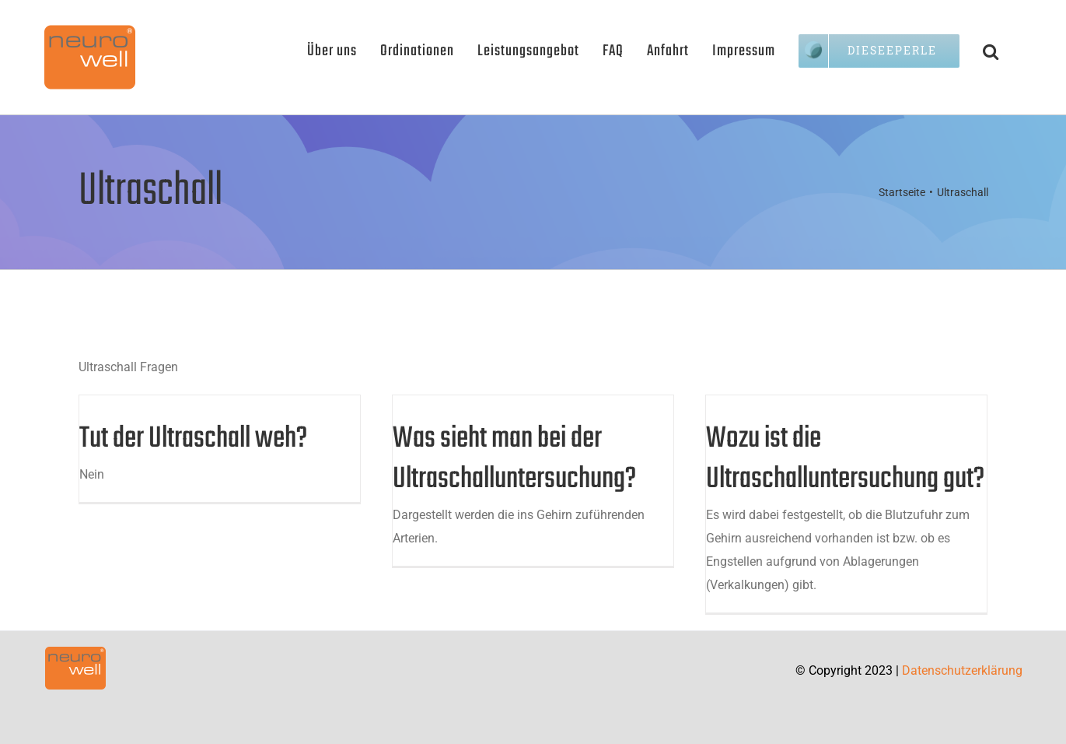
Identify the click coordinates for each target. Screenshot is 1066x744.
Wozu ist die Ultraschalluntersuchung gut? (845, 459)
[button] (991, 50)
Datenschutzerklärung (962, 670)
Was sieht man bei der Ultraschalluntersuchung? (514, 459)
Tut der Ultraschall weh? (193, 439)
